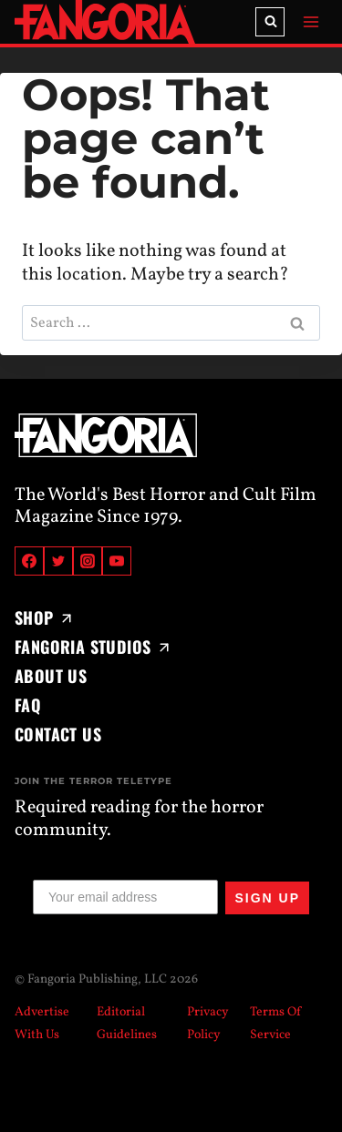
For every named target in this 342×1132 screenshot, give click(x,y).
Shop (45, 617)
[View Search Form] (270, 21)
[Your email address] (125, 897)
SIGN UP (267, 898)
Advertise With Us (42, 1024)
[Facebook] (29, 561)
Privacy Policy (208, 1024)
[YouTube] (116, 561)
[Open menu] (310, 21)
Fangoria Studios (93, 646)
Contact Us (58, 734)
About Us (51, 676)
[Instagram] (87, 561)
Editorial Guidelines (127, 1024)
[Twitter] (58, 561)
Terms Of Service (276, 1024)
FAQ (28, 705)
